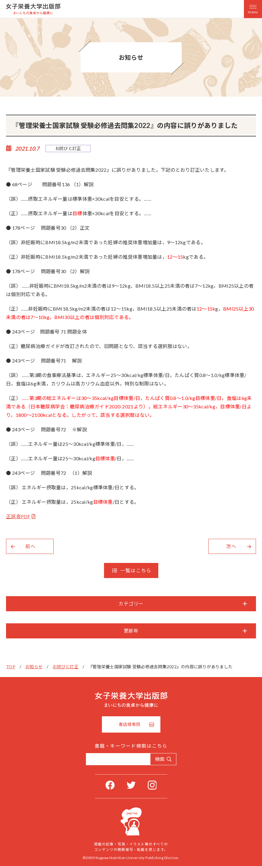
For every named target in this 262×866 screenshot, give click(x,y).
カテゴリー (131, 603)
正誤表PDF (18, 516)
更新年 (131, 631)
